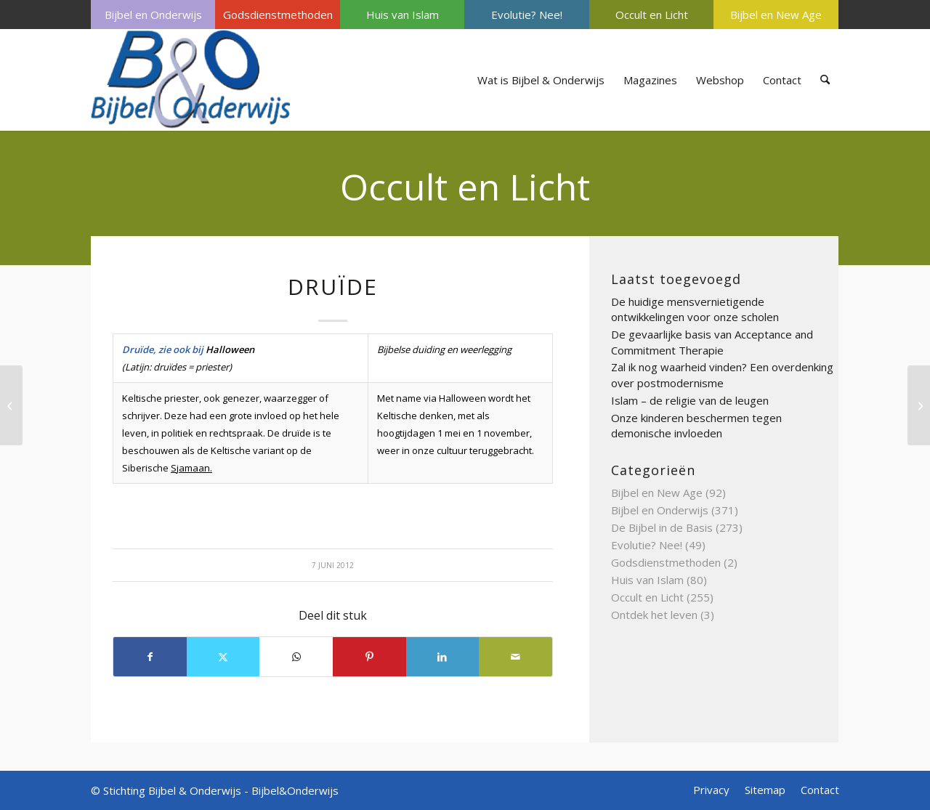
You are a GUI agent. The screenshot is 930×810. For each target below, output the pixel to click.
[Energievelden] (918, 405)
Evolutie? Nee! (526, 14)
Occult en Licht (651, 14)
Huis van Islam (402, 14)
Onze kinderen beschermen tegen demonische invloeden (696, 425)
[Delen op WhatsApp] (296, 656)
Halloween (230, 349)
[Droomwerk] (11, 405)
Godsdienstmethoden (278, 14)
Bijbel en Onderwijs (153, 14)
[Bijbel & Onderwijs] (191, 80)
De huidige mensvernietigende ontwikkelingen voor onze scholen (695, 309)
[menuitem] (153, 14)
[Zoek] (825, 80)
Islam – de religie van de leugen (690, 400)
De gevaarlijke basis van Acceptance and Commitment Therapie (712, 342)
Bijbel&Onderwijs (295, 790)
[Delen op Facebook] (150, 656)
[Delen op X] (223, 656)
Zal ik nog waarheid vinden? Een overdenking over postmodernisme (722, 375)
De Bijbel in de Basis (662, 527)
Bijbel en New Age (776, 14)
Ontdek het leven (654, 614)
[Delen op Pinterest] (369, 656)
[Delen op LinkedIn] (443, 656)
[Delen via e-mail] (515, 656)
